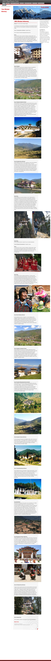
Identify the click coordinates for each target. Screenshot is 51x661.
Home (4, 3)
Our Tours (7, 3)
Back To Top (16, 621)
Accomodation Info (28, 3)
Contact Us (15, 624)
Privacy (19, 624)
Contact (4, 4)
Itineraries (22, 3)
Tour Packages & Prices (15, 3)
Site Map (21, 624)
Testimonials (35, 3)
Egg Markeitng (28, 624)
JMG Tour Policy (41, 3)
